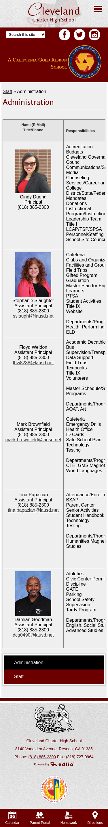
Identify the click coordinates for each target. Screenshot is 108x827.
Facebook (64, 35)
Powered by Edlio (54, 764)
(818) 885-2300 (42, 757)
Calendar (12, 818)
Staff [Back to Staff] (7, 91)
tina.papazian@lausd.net (33, 510)
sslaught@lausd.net (33, 316)
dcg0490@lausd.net (33, 635)
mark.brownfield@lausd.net (33, 439)
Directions (95, 818)
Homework (68, 818)
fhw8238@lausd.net (33, 362)
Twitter (79, 35)
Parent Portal (40, 818)
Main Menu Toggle (98, 9)
